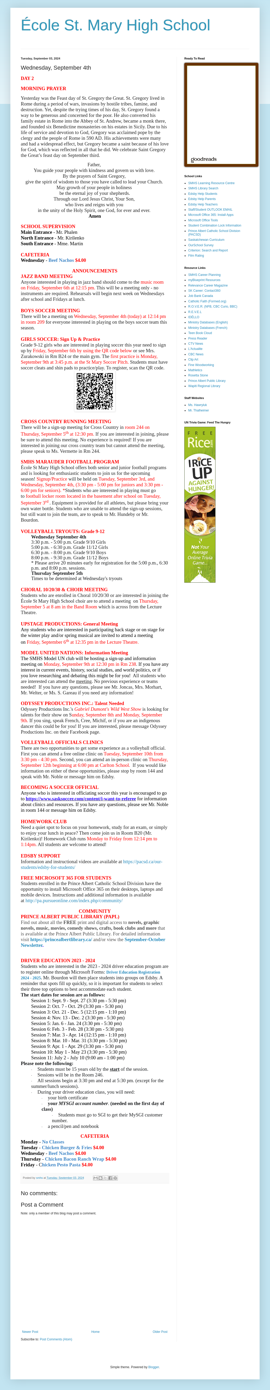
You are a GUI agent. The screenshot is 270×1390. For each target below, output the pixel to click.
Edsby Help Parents (202, 199)
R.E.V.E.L (195, 312)
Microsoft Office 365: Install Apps (211, 215)
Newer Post (30, 1332)
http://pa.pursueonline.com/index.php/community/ (74, 900)
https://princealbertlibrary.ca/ (61, 939)
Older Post (160, 1332)
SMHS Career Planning (204, 275)
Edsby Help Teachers (203, 204)
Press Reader (197, 338)
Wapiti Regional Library (204, 386)
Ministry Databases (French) (207, 328)
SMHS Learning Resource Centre (211, 183)
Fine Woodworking (201, 365)
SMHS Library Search (203, 188)
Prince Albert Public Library (207, 381)
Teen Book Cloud (200, 333)
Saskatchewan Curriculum (206, 240)
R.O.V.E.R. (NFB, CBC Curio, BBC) (212, 306)
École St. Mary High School (115, 25)
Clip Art (193, 359)
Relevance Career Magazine (208, 285)
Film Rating (196, 255)
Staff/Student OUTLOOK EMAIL (210, 209)
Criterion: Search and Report (208, 250)
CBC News (196, 354)
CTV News (195, 343)
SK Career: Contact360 (204, 290)
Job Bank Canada (200, 296)
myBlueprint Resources (204, 280)
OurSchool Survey (200, 245)
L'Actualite (195, 349)
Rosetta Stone (198, 375)
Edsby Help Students (202, 194)
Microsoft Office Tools (203, 220)
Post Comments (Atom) (56, 1339)
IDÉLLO (193, 317)
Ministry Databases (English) (208, 322)
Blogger (153, 1367)
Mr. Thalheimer (198, 410)
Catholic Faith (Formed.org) (207, 301)
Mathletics (195, 370)
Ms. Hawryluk (197, 405)
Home (95, 1332)
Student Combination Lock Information (214, 225)
